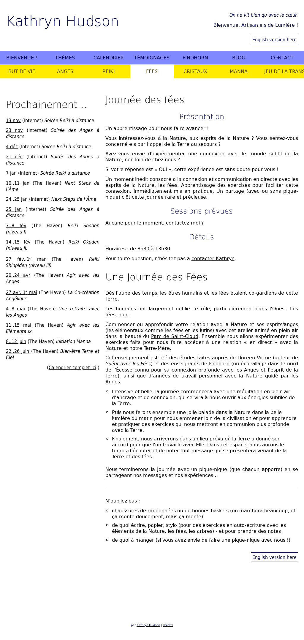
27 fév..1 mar (26, 259)
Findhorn (195, 57)
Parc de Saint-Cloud (174, 336)
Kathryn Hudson (62, 20)
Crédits (168, 625)
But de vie (21, 71)
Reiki (108, 71)
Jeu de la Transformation (284, 71)
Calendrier (109, 57)
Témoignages (152, 57)
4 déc (12, 146)
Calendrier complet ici (72, 367)
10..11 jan (17, 183)
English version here (274, 39)
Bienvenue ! (21, 57)
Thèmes (65, 57)
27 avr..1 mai (21, 292)
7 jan (11, 173)
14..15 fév (18, 242)
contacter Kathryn (213, 258)
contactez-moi (183, 223)
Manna (239, 71)
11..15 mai (18, 325)
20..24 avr (18, 275)
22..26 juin (17, 351)
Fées (152, 71)
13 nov (13, 120)
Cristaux (195, 71)
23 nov (14, 130)
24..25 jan (17, 199)
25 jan (14, 209)
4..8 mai (15, 308)
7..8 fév (16, 225)
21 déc (14, 156)
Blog (238, 57)
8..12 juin (16, 341)
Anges (65, 71)
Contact (282, 57)
